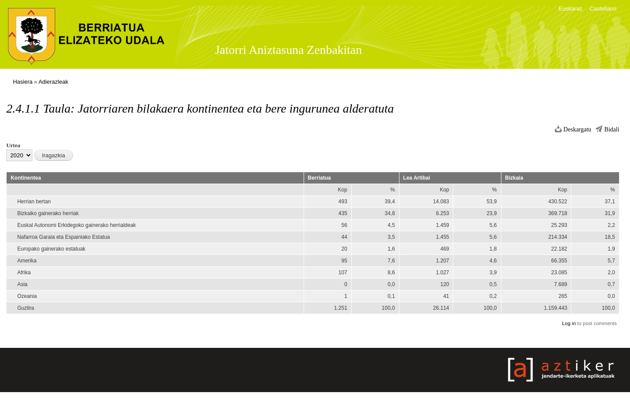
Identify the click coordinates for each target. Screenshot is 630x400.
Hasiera (22, 81)
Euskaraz (570, 8)
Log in (569, 323)
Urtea (13, 145)
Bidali (611, 129)
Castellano (603, 8)
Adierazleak (53, 81)
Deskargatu (578, 129)
